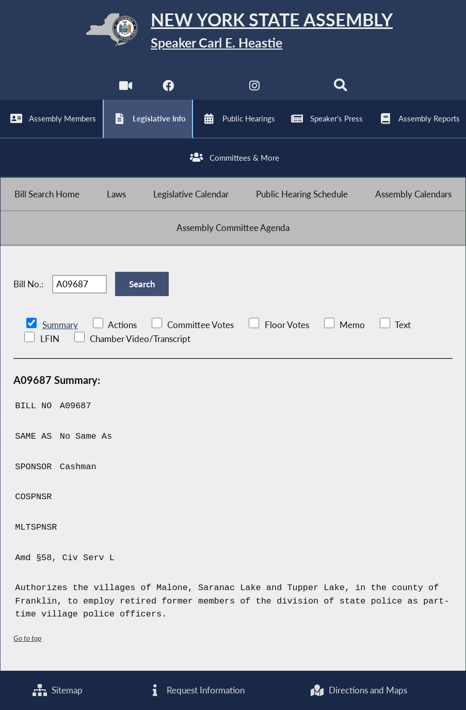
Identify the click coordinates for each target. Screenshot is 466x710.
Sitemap (58, 690)
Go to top (27, 638)
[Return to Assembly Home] (233, 31)
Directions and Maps (358, 690)
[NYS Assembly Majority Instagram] (254, 88)
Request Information (196, 690)
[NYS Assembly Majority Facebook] (168, 88)
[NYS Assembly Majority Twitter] (211, 88)
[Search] (340, 88)
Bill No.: (28, 284)
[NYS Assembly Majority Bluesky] (297, 88)
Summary (60, 324)
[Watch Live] (125, 88)
